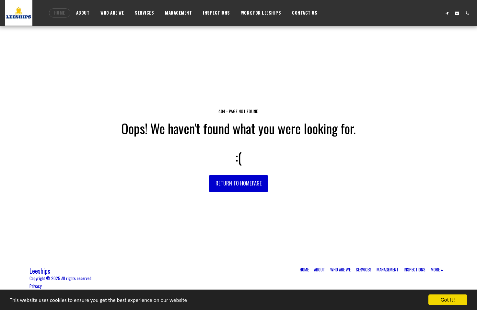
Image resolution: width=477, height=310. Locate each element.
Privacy (35, 286)
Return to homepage (238, 183)
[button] (447, 13)
